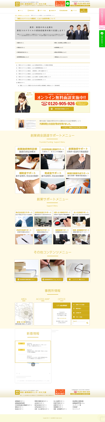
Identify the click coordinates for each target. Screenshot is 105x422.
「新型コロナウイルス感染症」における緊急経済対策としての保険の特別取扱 (35, 65)
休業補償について (59, 47)
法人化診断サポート (59, 401)
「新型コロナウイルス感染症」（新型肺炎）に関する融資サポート (33, 70)
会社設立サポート (39, 403)
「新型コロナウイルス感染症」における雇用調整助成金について (32, 67)
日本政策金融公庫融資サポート (23, 405)
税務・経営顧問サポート (60, 409)
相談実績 (87, 1)
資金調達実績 (75, 1)
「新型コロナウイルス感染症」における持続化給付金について (32, 73)
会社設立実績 (81, 1)
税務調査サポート (58, 407)
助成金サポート (19, 409)
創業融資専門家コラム (79, 403)
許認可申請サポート (59, 403)
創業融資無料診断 (20, 403)
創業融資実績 (75, 389)
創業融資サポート (20, 401)
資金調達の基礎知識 (78, 401)
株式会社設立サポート (41, 405)
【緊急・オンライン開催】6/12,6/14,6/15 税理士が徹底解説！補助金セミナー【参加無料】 (39, 85)
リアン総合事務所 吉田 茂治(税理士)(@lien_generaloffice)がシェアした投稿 (33, 380)
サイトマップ (76, 409)
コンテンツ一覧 (77, 405)
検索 (87, 323)
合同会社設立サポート (41, 407)
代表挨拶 (75, 407)
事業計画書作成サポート (41, 401)
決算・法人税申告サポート (42, 409)
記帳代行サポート (58, 405)
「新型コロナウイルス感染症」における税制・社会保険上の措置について (34, 76)
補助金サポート (21, 82)
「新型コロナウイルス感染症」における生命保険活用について (32, 79)
